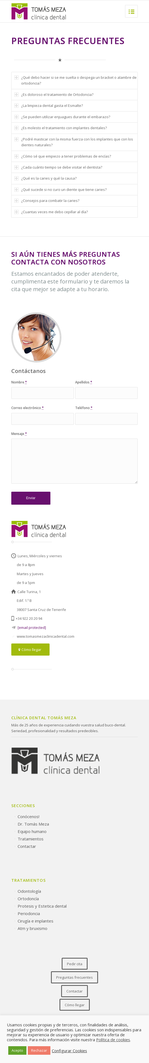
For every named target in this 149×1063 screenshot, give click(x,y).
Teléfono (84, 407)
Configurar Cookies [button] (69, 1050)
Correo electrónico (27, 407)
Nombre (19, 382)
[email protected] (32, 627)
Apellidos (83, 382)
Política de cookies (113, 1039)
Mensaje (19, 433)
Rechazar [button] (39, 1050)
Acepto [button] (17, 1050)
